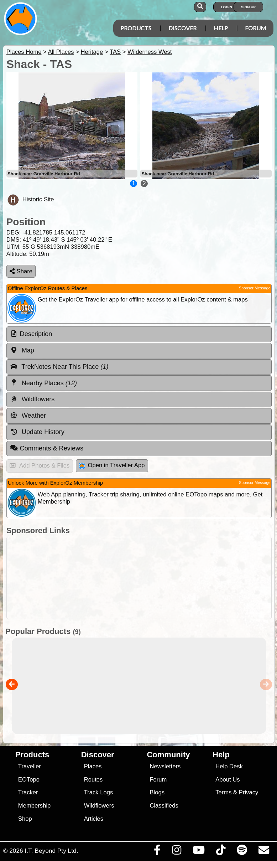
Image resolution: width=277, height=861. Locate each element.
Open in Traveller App (112, 465)
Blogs (157, 792)
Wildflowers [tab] (32, 399)
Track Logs (98, 792)
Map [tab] (22, 350)
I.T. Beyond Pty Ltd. (51, 850)
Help (221, 28)
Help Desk (229, 766)
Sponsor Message (255, 288)
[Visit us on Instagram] (176, 851)
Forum (255, 28)
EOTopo (29, 779)
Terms (223, 792)
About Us (227, 779)
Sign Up (248, 7)
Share (21, 271)
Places (93, 766)
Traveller (29, 766)
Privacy (248, 792)
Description (36, 333)
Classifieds (164, 805)
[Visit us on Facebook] (157, 851)
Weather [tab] (28, 415)
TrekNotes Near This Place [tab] (59, 366)
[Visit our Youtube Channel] (198, 851)
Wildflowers (99, 805)
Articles (94, 818)
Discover (182, 28)
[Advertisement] (137, 578)
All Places (61, 51)
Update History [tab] (37, 431)
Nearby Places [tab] (43, 382)
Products (135, 28)
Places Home (24, 51)
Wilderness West (149, 51)
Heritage (91, 51)
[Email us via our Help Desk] (264, 851)
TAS (115, 51)
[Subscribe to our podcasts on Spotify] (242, 851)
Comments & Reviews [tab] (46, 448)
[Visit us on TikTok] (220, 851)
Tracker (28, 792)
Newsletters (165, 766)
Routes (93, 779)
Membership (34, 805)
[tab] (139, 334)
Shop (25, 818)
